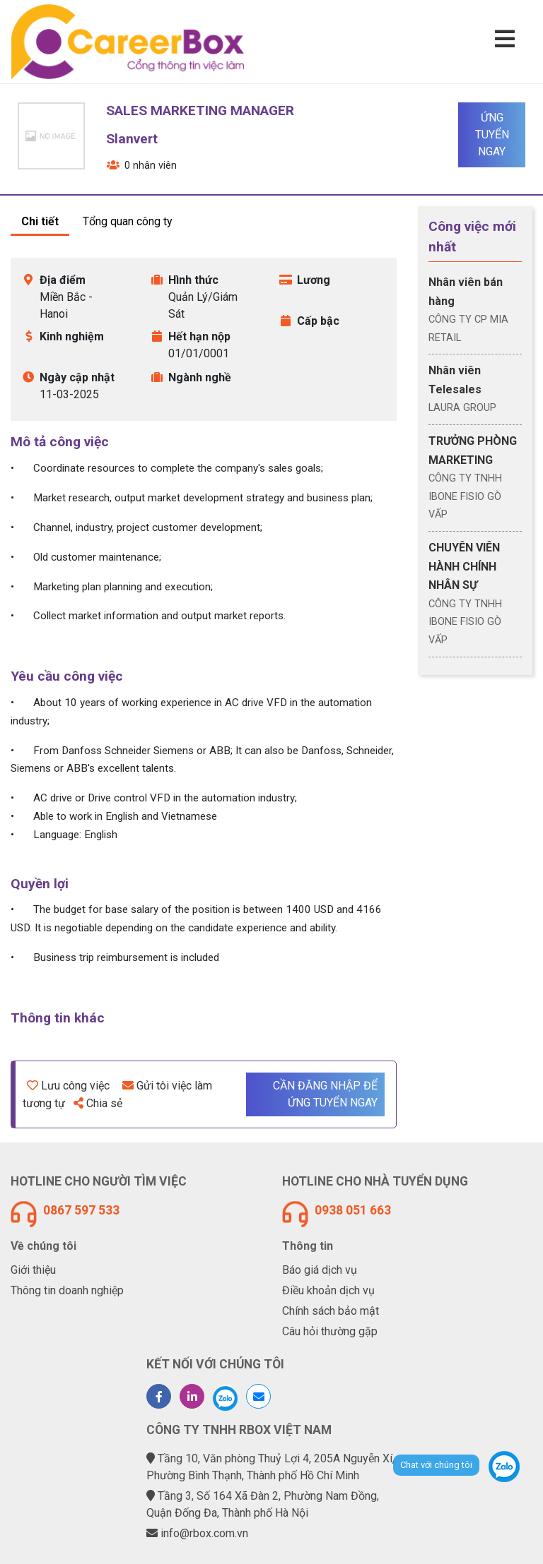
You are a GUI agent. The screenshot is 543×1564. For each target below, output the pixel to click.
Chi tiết (40, 221)
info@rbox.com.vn (204, 1533)
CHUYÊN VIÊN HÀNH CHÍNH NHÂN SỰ (464, 566)
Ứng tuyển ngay (492, 134)
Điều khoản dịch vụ (328, 1290)
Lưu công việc (68, 1085)
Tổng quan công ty (128, 221)
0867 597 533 (81, 1210)
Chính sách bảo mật (330, 1311)
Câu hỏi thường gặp (330, 1331)
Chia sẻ (98, 1103)
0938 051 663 (353, 1210)
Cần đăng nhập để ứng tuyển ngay (325, 1094)
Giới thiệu (33, 1270)
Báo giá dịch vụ (319, 1270)
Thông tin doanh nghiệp (67, 1290)
